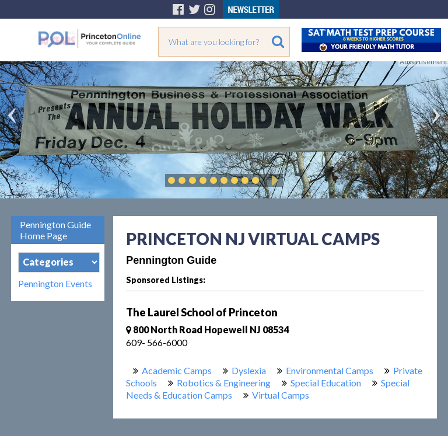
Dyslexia (249, 370)
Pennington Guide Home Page (55, 230)
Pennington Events (55, 283)
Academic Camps (177, 370)
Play (273, 180)
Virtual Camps (280, 394)
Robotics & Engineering (224, 382)
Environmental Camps (329, 370)
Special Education (325, 382)
